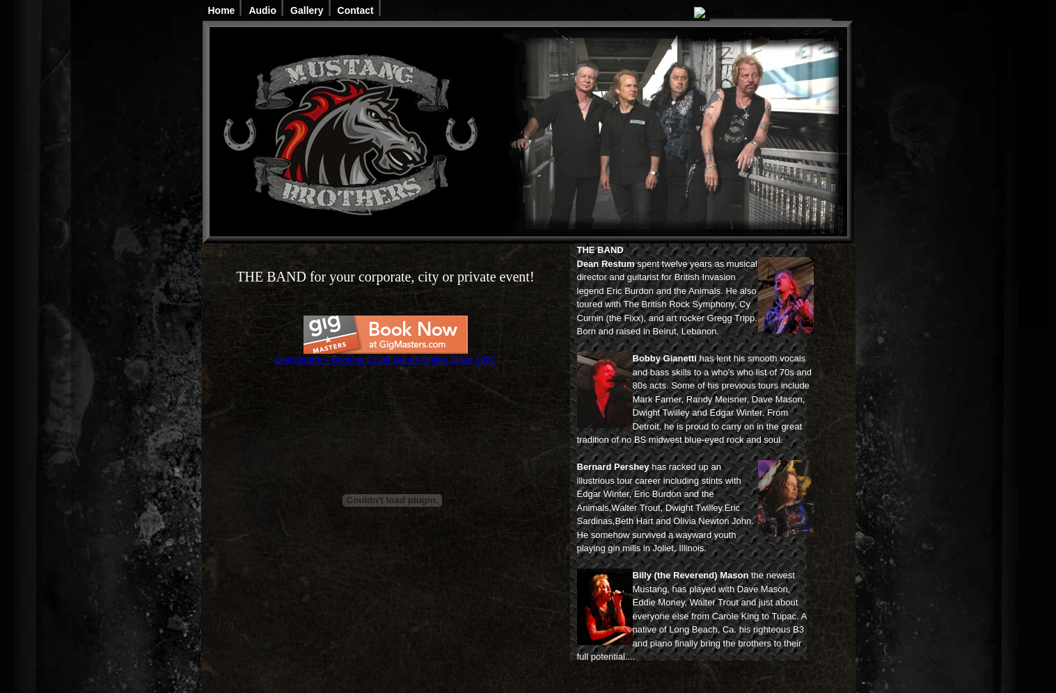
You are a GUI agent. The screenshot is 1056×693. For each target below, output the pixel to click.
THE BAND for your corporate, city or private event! (385, 276)
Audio (262, 10)
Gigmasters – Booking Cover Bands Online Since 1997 (385, 359)
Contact (356, 10)
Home (221, 10)
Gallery (306, 10)
